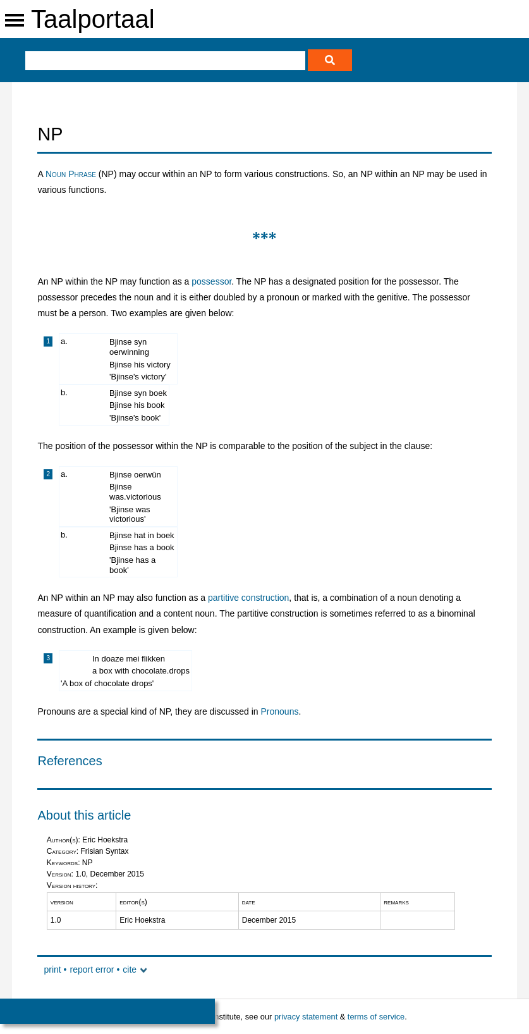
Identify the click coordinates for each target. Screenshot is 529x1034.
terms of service (376, 1016)
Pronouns (280, 711)
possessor (211, 281)
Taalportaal (93, 19)
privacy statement (305, 1016)
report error (92, 969)
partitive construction (248, 598)
